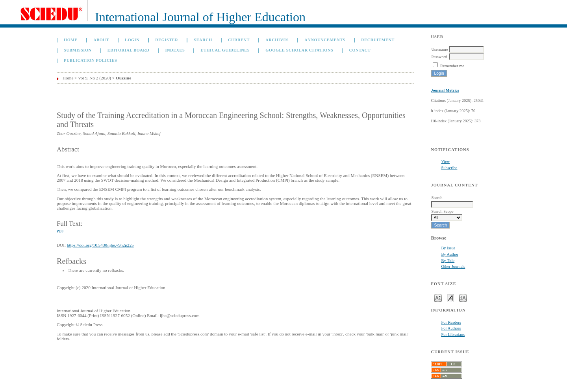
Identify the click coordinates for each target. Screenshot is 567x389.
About (101, 40)
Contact (360, 50)
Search (203, 40)
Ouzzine (123, 78)
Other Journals (453, 266)
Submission (77, 50)
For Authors (451, 328)
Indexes (175, 50)
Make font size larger (463, 297)
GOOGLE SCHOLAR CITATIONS (299, 50)
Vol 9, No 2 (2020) (94, 78)
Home (71, 40)
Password (439, 57)
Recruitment (378, 40)
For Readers (451, 322)
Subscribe (449, 168)
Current (239, 40)
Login (132, 40)
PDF (60, 231)
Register (166, 40)
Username (439, 49)
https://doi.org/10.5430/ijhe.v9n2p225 (100, 245)
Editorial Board (128, 50)
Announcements (324, 40)
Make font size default (450, 297)
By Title (447, 260)
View (445, 161)
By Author (449, 254)
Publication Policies (90, 60)
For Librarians (453, 334)
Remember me (452, 66)
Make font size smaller (438, 297)
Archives (277, 40)
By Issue (448, 248)
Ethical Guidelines (225, 50)
